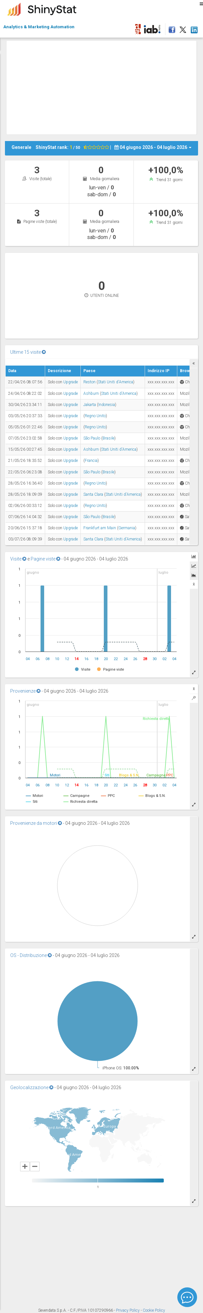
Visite (18, 558)
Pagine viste (45, 558)
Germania (126, 528)
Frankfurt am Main (99, 528)
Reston (89, 382)
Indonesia (106, 404)
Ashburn (91, 393)
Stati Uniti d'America (115, 382)
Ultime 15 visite (28, 352)
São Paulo (91, 438)
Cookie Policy (154, 1310)
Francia (91, 460)
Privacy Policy (128, 1310)
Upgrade (70, 382)
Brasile (108, 438)
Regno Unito (95, 416)
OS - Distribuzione (31, 955)
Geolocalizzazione (31, 1087)
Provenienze (25, 691)
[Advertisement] (105, 87)
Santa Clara (93, 494)
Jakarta (89, 404)
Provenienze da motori (36, 823)
